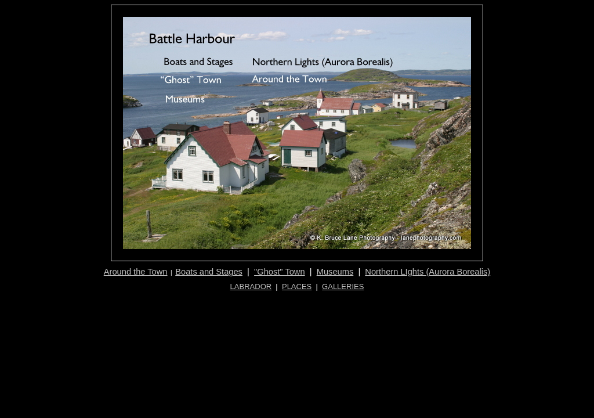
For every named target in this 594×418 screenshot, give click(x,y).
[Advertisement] (298, 304)
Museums (335, 271)
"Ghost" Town (279, 271)
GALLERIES (343, 286)
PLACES (297, 286)
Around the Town (136, 271)
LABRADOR (251, 286)
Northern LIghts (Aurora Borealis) (427, 271)
